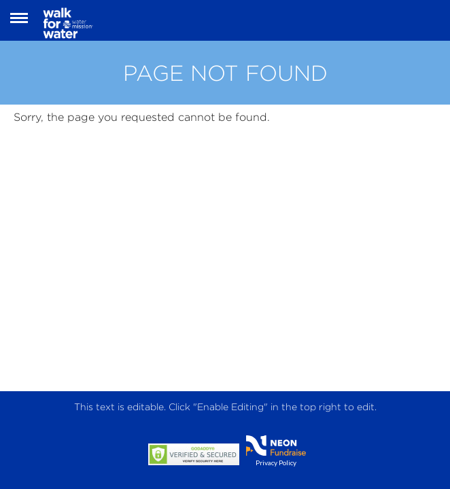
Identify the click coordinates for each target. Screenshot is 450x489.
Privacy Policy (276, 462)
